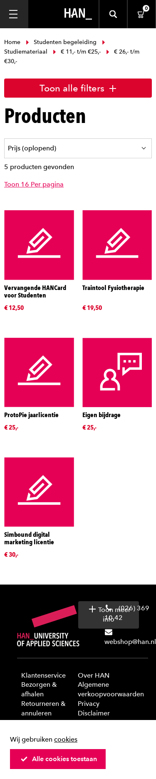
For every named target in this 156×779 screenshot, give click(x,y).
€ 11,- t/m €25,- (76, 51)
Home (13, 42)
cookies (65, 739)
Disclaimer (94, 713)
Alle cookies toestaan (58, 759)
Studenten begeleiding (61, 42)
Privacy (88, 704)
